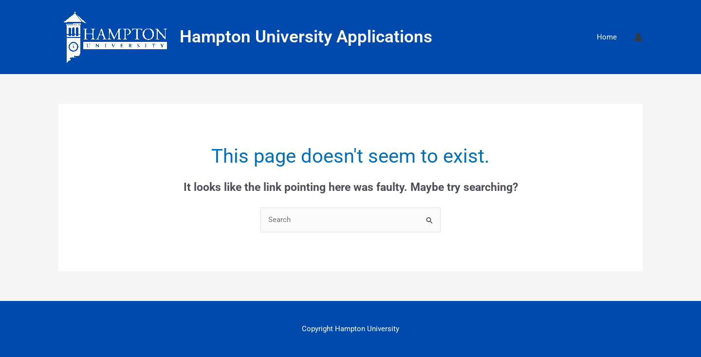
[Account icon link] (638, 37)
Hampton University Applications (306, 37)
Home (607, 37)
